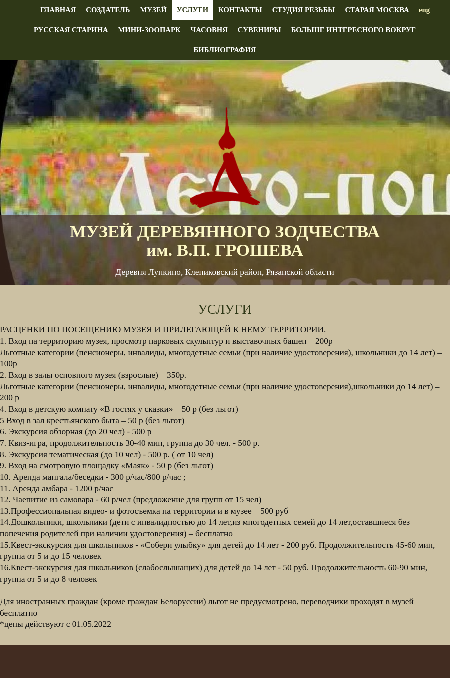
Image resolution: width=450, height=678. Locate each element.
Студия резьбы (304, 10)
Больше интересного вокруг (354, 30)
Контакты (240, 10)
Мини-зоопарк (149, 30)
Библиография (225, 50)
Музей (153, 10)
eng (424, 10)
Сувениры (260, 30)
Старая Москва (377, 10)
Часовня (209, 30)
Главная (58, 10)
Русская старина (71, 30)
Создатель (108, 10)
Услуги (192, 10)
